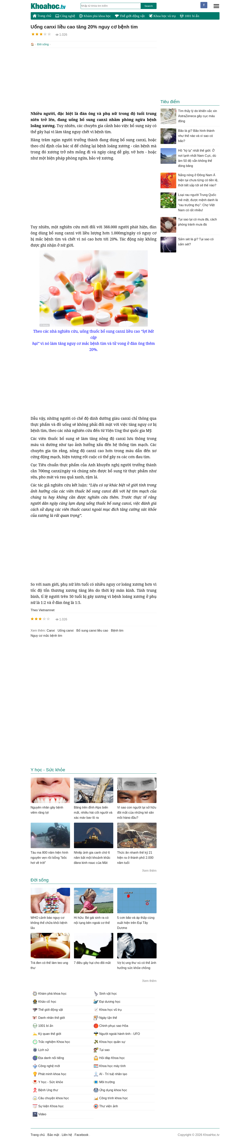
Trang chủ (42, 16)
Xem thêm (149, 870)
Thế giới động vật (130, 16)
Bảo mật (53, 1134)
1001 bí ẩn (189, 16)
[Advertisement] (94, 78)
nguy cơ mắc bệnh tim (46, 635)
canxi (51, 630)
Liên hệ (67, 1134)
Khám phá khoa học (95, 16)
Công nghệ (65, 16)
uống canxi (66, 630)
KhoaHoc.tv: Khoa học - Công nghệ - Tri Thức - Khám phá (52, 6)
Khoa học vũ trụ (162, 16)
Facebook (81, 1134)
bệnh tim (117, 630)
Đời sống (43, 44)
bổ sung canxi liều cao (92, 630)
